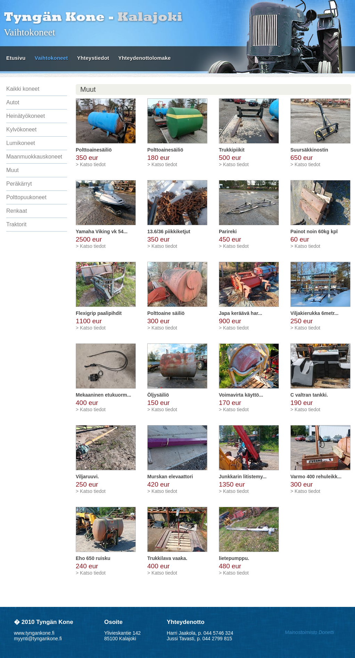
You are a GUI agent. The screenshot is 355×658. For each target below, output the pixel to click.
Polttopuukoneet (26, 197)
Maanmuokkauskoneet (34, 157)
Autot (12, 102)
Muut (12, 170)
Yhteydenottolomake (144, 58)
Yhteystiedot (93, 58)
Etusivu (16, 58)
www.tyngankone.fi (34, 633)
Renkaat (16, 211)
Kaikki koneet (22, 89)
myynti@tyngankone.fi (38, 638)
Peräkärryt (19, 184)
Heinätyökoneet (25, 116)
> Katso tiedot (91, 164)
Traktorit (16, 224)
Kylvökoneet (21, 129)
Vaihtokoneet (51, 58)
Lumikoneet (20, 143)
